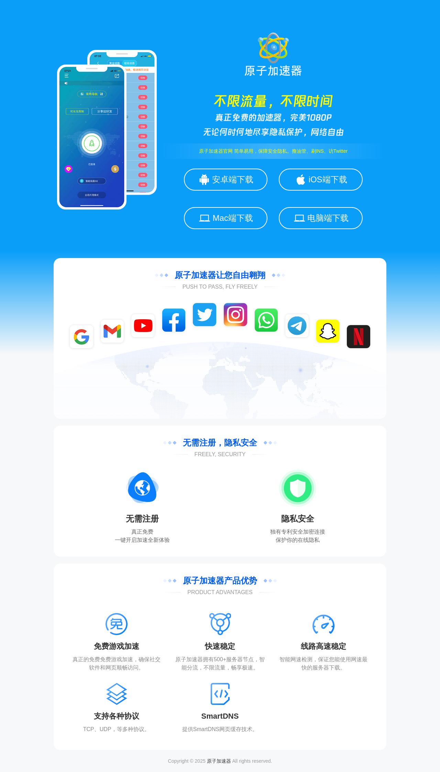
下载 (334, 668)
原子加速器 (219, 761)
